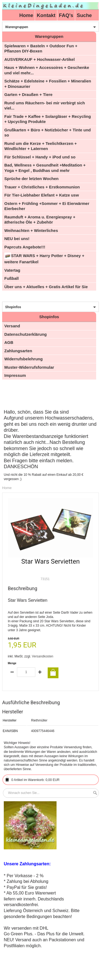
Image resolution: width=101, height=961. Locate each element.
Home (26, 15)
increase (39, 672)
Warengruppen (16, 27)
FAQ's (66, 15)
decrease (12, 672)
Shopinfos (13, 307)
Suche (84, 15)
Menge (12, 663)
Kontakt (46, 15)
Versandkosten (42, 656)
